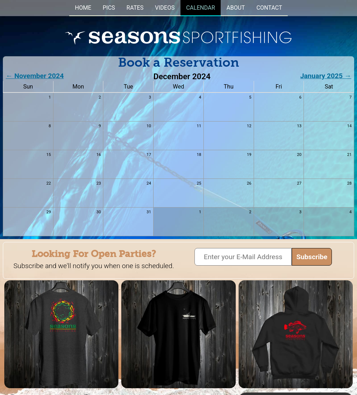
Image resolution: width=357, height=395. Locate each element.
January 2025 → (325, 76)
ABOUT (235, 7)
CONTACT (269, 7)
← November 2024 (35, 76)
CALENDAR (200, 7)
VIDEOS (165, 7)
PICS (109, 7)
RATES (135, 7)
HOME (83, 7)
